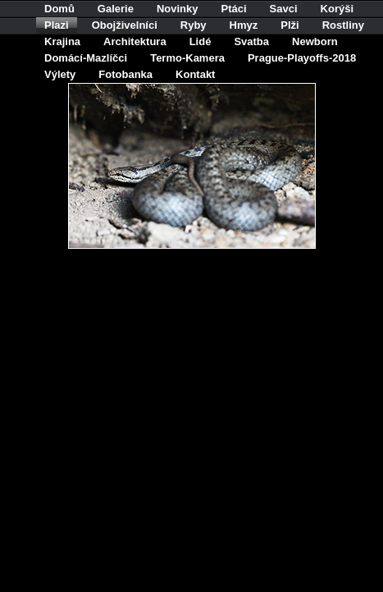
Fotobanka (125, 74)
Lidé (200, 41)
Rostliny (343, 25)
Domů (59, 8)
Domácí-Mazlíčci (85, 58)
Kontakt (195, 74)
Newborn (315, 41)
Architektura (134, 41)
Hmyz (244, 25)
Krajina (62, 41)
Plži (289, 25)
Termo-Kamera (187, 58)
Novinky (177, 8)
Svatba (251, 41)
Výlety (59, 74)
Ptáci (234, 8)
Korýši (337, 8)
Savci (284, 8)
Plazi (56, 25)
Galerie (116, 8)
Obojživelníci (124, 25)
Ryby (193, 25)
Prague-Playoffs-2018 (302, 58)
